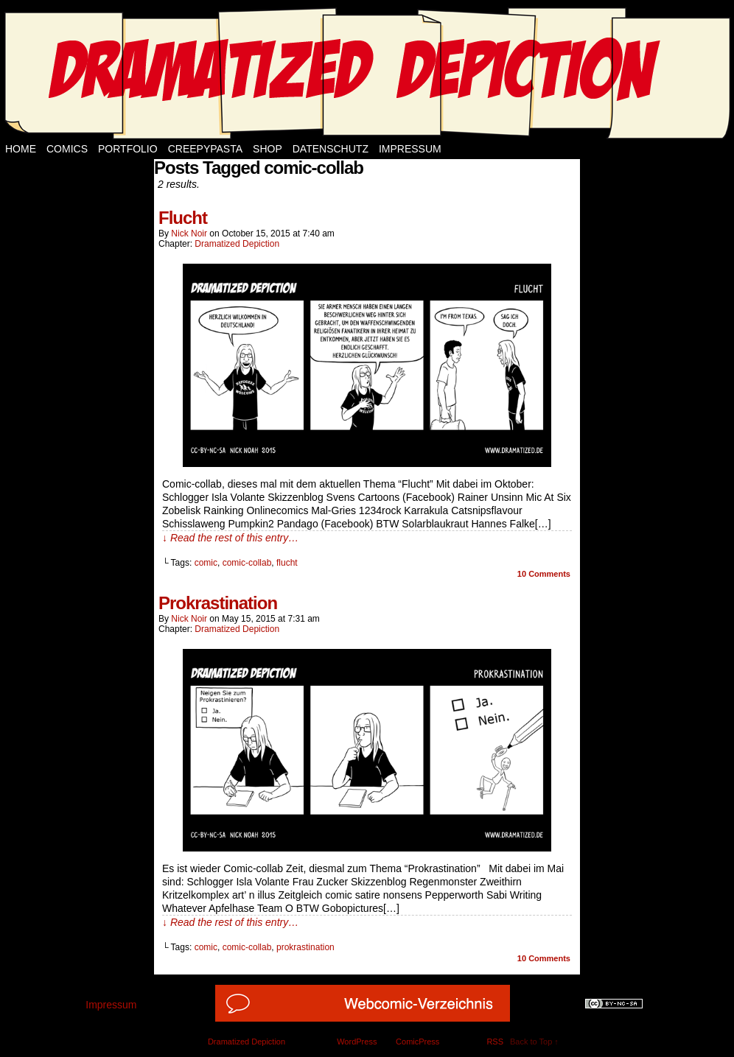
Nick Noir (189, 233)
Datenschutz (330, 149)
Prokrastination (217, 603)
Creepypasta (205, 149)
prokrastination (305, 947)
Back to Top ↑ (534, 1041)
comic (206, 563)
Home (20, 149)
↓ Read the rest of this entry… (230, 538)
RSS (494, 1041)
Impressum (410, 149)
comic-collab (247, 563)
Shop (267, 149)
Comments (543, 573)
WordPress (357, 1041)
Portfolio (128, 149)
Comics (67, 149)
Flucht (182, 218)
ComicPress (417, 1041)
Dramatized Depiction (237, 244)
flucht (287, 563)
